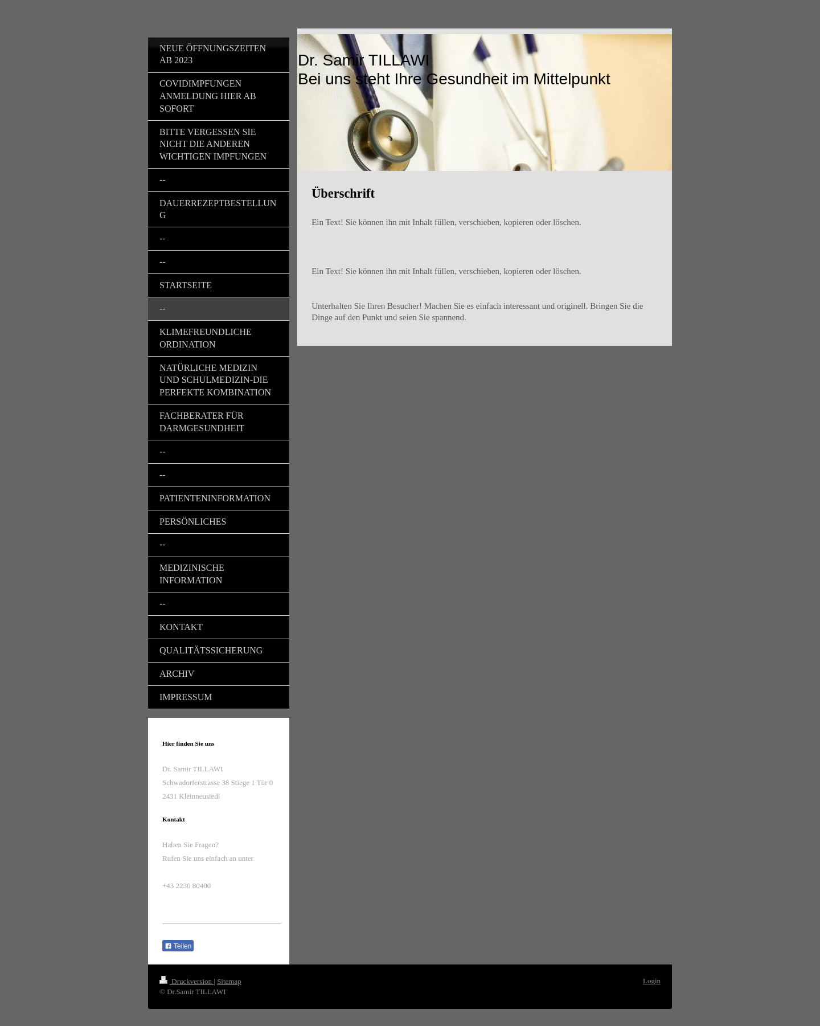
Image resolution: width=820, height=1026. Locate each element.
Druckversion (186, 981)
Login (652, 980)
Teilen (178, 946)
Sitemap (229, 981)
